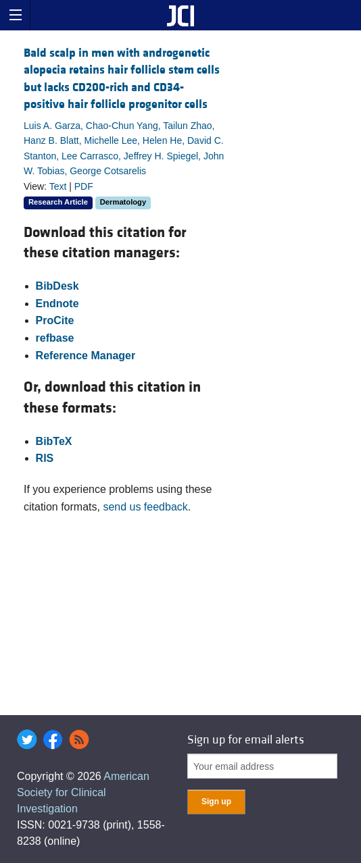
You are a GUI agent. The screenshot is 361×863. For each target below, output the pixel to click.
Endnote (57, 303)
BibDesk (57, 286)
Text (58, 186)
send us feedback (145, 507)
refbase (55, 338)
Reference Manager (86, 355)
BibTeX (54, 441)
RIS (45, 458)
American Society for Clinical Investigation (83, 792)
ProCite (55, 320)
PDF (83, 186)
